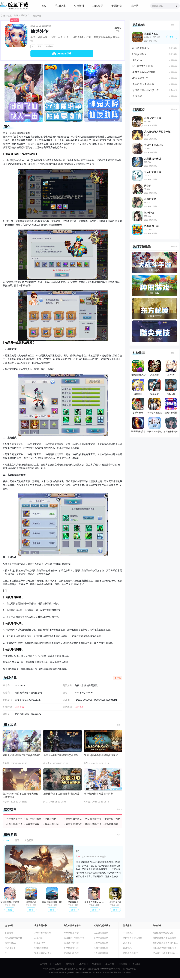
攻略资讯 (98, 5)
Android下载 (64, 53)
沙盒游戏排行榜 (101, 953)
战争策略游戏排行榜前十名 (113, 824)
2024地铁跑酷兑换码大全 (164, 948)
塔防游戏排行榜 (93, 818)
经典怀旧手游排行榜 (74, 818)
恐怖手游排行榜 (101, 948)
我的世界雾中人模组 (132, 938)
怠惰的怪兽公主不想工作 (145, 90)
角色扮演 (49, 46)
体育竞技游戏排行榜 (34, 824)
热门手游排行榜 (33, 818)
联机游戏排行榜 (101, 932)
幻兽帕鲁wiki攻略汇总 (163, 932)
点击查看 (79, 707)
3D (33, 46)
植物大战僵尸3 (140, 78)
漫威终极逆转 (171, 406)
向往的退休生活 (140, 48)
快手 (7, 953)
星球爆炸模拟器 (138, 425)
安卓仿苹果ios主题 (43, 953)
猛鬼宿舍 (154, 387)
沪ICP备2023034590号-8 (103, 972)
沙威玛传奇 (138, 406)
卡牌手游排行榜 (112, 818)
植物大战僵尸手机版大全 (164, 938)
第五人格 (171, 387)
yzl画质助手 (10, 948)
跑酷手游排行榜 (93, 824)
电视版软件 (39, 943)
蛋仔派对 (138, 387)
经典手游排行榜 (101, 943)
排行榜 (134, 5)
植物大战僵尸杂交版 (138, 368)
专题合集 (116, 5)
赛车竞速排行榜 (74, 824)
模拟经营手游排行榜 (53, 824)
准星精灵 (38, 938)
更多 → (119, 725)
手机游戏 (60, 5)
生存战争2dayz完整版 (144, 72)
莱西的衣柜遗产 (171, 425)
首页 (44, 5)
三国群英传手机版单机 (154, 425)
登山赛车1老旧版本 (142, 66)
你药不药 (137, 60)
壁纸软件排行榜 (71, 932)
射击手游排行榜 (14, 824)
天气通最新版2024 (13, 938)
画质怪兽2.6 (10, 943)
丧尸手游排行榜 (101, 938)
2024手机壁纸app (42, 932)
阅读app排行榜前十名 (74, 938)
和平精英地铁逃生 (154, 406)
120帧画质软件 (41, 948)
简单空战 (127, 948)
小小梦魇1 (128, 932)
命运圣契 (127, 943)
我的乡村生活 (139, 54)
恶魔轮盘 (154, 368)
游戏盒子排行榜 (71, 943)
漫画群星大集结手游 (143, 84)
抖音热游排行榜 (14, 818)
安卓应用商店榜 (71, 953)
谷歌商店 (9, 932)
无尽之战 (137, 96)
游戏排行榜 (50, 818)
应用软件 (79, 5)
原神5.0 (171, 368)
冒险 (40, 46)
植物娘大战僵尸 (130, 953)
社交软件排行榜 (71, 948)
